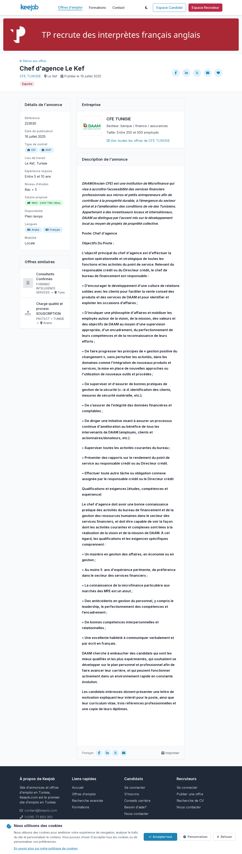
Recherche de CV (190, 801)
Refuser (224, 836)
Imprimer (170, 753)
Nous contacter (136, 814)
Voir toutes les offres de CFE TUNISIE (138, 141)
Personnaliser (195, 836)
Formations (97, 8)
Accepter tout (160, 836)
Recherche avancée (87, 801)
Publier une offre (190, 794)
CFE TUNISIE (30, 76)
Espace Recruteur (205, 8)
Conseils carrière (137, 801)
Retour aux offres (33, 61)
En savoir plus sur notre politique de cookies (46, 848)
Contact (118, 8)
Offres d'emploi (70, 7)
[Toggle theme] (146, 7)
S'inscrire (131, 794)
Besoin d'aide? (135, 807)
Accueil (77, 787)
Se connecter (134, 787)
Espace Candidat (169, 8)
